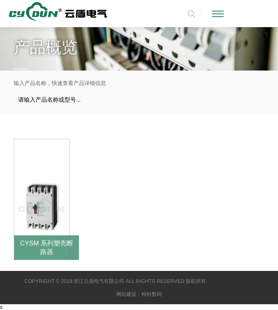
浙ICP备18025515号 (230, 281)
